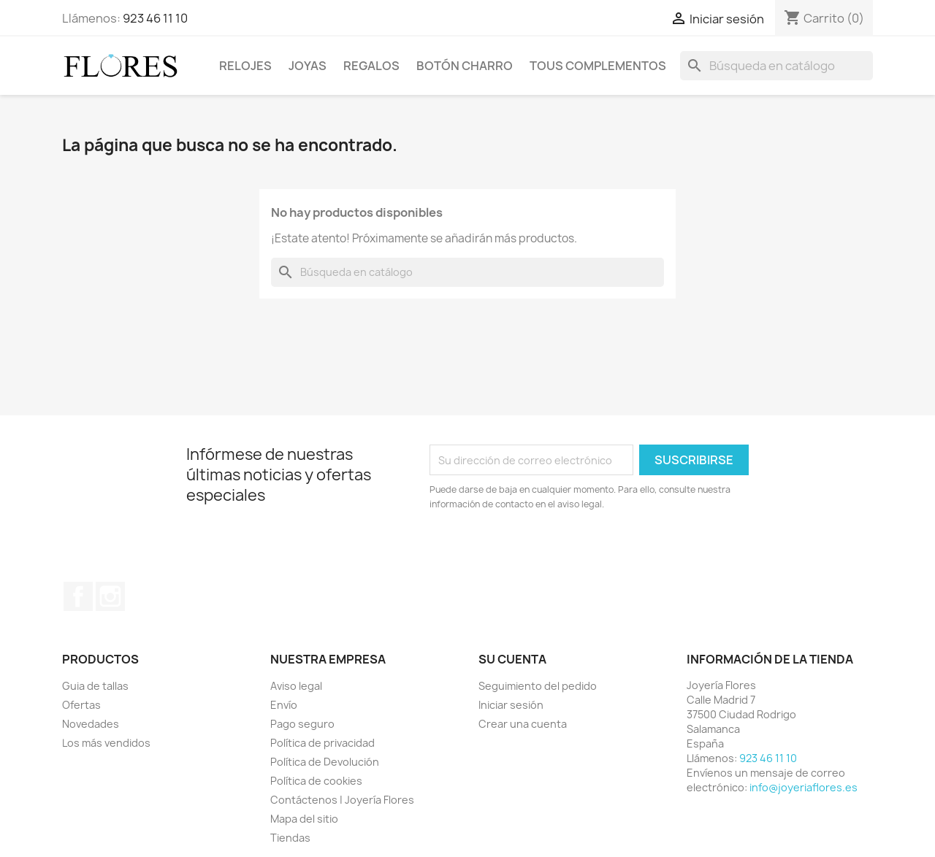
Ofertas (81, 705)
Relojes (245, 66)
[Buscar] (776, 65)
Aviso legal (296, 686)
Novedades (90, 724)
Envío (283, 705)
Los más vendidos (106, 743)
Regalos (371, 66)
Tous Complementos (598, 66)
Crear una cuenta (522, 724)
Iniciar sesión (510, 705)
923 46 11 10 (155, 18)
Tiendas (290, 838)
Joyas (308, 66)
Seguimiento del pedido (537, 686)
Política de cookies (316, 781)
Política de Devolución (324, 762)
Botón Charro (464, 66)
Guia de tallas (95, 686)
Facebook (78, 596)
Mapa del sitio (304, 819)
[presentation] (551, 551)
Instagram (110, 596)
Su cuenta (512, 659)
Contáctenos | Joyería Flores (342, 800)
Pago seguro (302, 724)
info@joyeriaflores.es (803, 787)
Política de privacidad (322, 743)
